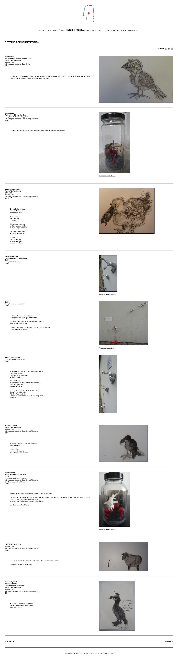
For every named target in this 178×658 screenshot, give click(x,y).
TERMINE (116, 30)
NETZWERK (125, 30)
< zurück (9, 641)
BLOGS (108, 30)
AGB (102, 653)
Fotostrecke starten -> (107, 176)
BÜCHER (61, 30)
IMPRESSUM (94, 653)
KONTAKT (135, 30)
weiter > (169, 641)
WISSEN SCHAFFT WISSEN (93, 30)
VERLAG (53, 30)
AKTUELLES (44, 30)
